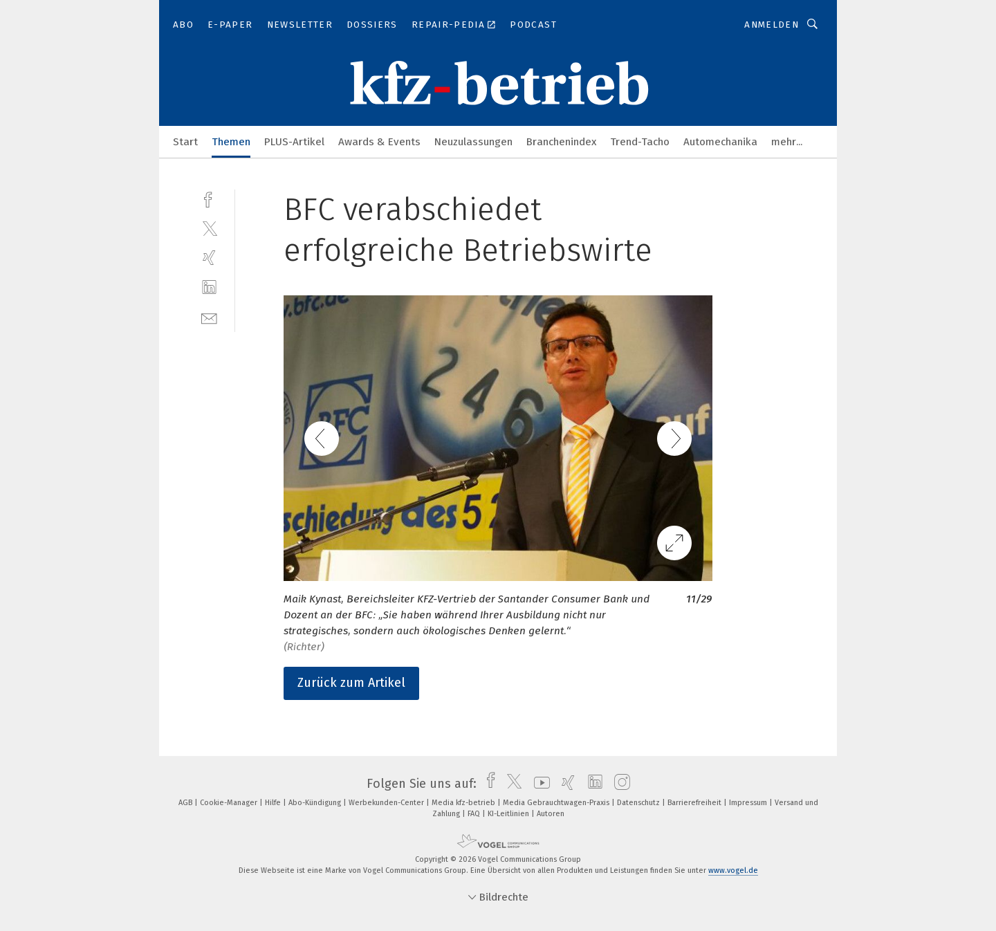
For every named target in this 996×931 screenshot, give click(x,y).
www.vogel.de (733, 870)
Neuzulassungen (473, 142)
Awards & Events (379, 142)
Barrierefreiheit (695, 802)
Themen (231, 142)
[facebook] (209, 198)
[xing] (209, 257)
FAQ (475, 813)
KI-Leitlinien (509, 813)
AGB (186, 802)
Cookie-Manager (229, 802)
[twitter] (209, 228)
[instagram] (618, 783)
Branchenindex (561, 142)
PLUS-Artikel (294, 142)
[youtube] (538, 783)
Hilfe (274, 802)
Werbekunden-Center (387, 802)
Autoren (550, 813)
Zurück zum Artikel (351, 682)
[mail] (209, 317)
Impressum (749, 802)
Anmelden (771, 24)
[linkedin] (209, 287)
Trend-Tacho (640, 142)
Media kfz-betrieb (464, 802)
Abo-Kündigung (315, 802)
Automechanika (720, 142)
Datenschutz (639, 802)
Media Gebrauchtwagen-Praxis (557, 802)
